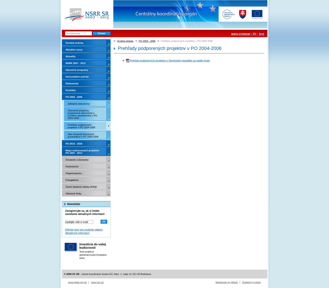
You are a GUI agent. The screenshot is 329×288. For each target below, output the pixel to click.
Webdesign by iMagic (226, 282)
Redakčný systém (251, 282)
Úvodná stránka (125, 41)
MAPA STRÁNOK (240, 34)
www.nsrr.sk (97, 282)
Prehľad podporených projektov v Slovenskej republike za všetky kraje (170, 60)
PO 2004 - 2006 (147, 41)
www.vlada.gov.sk (77, 282)
